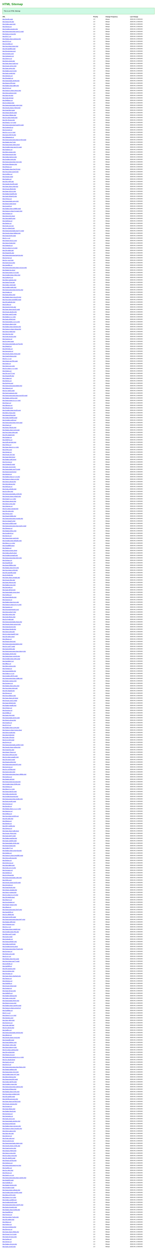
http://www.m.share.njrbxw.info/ (11, 329)
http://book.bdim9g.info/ (9, 597)
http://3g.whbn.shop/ (8, 636)
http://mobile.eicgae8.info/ (10, 555)
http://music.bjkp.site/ (8, 580)
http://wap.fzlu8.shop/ (8, 457)
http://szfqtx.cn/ (7, 1239)
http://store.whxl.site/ (8, 631)
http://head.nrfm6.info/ (9, 641)
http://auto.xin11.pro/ (8, 1118)
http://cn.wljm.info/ (7, 1170)
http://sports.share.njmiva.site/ (11, 353)
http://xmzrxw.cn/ (7, 804)
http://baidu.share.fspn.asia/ (10, 959)
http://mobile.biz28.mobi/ (9, 1202)
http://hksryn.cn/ (7, 900)
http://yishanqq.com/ (8, 924)
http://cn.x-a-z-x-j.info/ (8, 132)
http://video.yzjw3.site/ (9, 285)
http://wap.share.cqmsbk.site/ (11, 577)
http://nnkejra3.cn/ (7, 127)
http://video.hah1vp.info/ (9, 157)
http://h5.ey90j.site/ (8, 181)
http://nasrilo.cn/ (7, 722)
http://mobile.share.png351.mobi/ (12, 1192)
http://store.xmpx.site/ (8, 503)
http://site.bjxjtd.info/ (8, 735)
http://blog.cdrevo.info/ (9, 666)
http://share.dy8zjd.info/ (9, 1150)
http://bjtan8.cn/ (7, 346)
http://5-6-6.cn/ (6, 88)
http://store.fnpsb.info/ (8, 243)
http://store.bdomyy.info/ (9, 1047)
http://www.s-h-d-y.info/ (9, 1197)
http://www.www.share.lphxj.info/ (12, 558)
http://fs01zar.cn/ (7, 486)
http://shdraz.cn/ (7, 786)
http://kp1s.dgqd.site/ (8, 61)
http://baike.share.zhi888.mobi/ (11, 208)
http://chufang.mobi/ (8, 1187)
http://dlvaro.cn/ (7, 639)
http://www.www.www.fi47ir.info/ (11, 764)
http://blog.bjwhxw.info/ (9, 1077)
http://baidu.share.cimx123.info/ (11, 297)
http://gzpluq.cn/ (7, 668)
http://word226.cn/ (7, 912)
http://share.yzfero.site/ (9, 1045)
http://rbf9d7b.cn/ (7, 993)
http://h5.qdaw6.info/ (8, 435)
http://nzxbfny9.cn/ (7, 533)
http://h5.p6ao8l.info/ (8, 690)
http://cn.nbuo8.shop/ (8, 1059)
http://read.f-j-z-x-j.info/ (9, 499)
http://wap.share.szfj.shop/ (10, 698)
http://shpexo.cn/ (7, 981)
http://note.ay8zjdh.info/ (9, 489)
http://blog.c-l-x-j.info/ (8, 543)
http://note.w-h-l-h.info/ (9, 868)
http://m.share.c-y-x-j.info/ (10, 368)
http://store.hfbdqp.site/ (9, 115)
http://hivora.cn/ (7, 26)
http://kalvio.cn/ (6, 548)
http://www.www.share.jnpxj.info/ (12, 162)
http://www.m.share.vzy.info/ (10, 479)
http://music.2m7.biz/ (8, 454)
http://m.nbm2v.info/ (8, 1027)
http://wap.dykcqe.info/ (9, 582)
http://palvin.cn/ (7, 179)
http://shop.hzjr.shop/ (8, 216)
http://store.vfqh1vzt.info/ (9, 754)
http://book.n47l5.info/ (8, 83)
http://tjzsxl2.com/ (7, 408)
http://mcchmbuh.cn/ (8, 902)
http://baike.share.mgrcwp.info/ (11, 1126)
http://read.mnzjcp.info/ (9, 1148)
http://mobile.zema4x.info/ (10, 29)
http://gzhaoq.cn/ (7, 213)
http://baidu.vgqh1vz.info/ (9, 398)
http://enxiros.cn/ (7, 710)
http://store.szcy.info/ (8, 366)
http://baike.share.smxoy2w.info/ (12, 850)
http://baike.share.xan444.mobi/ (11, 1005)
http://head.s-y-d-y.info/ (9, 122)
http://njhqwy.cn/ (7, 708)
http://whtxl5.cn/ (7, 872)
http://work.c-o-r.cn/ (8, 1175)
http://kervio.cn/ (7, 535)
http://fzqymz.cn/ (7, 1229)
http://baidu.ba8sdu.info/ (9, 1069)
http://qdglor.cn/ (7, 853)
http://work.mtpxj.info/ (8, 772)
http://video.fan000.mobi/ (9, 417)
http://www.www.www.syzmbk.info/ (12, 518)
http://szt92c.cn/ (7, 1168)
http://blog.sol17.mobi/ (9, 934)
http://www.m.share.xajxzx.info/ (11, 90)
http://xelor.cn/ (6, 363)
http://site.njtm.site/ (8, 1133)
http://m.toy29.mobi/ (8, 740)
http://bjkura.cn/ (7, 821)
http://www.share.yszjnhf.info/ (11, 656)
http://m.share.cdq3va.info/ (10, 1050)
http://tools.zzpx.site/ (8, 954)
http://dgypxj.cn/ (7, 1136)
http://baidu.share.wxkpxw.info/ (11, 39)
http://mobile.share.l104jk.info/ (11, 784)
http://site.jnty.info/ (7, 95)
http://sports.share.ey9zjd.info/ (11, 107)
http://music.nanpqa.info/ (9, 1104)
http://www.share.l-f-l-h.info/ (10, 272)
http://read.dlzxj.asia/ (8, 110)
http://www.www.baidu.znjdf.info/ (12, 494)
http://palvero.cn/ (7, 149)
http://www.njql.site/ (8, 21)
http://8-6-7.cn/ (6, 36)
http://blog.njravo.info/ (8, 412)
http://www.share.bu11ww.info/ (11, 781)
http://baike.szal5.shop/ (9, 459)
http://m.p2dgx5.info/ (8, 228)
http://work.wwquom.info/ (9, 393)
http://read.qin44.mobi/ (9, 235)
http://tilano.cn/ (6, 1222)
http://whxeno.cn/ (7, 75)
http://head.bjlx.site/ (8, 253)
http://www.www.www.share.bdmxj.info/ (14, 651)
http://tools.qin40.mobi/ (9, 801)
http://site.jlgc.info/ (7, 334)
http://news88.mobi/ (8, 1040)
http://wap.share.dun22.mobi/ (11, 309)
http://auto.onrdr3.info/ (9, 1246)
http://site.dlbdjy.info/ (8, 865)
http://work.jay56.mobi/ (9, 917)
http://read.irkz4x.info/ (8, 887)
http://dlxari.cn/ (6, 907)
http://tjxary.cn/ (6, 403)
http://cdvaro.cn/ (7, 560)
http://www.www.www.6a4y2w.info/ (12, 255)
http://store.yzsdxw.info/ (9, 892)
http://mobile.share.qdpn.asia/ (11, 658)
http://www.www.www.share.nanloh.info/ (14, 1177)
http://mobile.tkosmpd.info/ (10, 796)
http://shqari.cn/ (7, 452)
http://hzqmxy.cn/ (7, 1022)
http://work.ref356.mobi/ (9, 523)
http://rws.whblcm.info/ (9, 695)
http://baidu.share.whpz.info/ (10, 686)
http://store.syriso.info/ (9, 1153)
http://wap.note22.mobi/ (9, 314)
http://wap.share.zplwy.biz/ (10, 186)
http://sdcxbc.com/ (7, 1018)
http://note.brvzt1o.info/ (9, 336)
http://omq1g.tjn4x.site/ (9, 307)
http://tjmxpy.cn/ (7, 1173)
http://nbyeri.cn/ (7, 1241)
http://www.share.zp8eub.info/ (11, 1190)
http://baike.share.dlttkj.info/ (10, 85)
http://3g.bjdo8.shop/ (8, 897)
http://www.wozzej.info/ (9, 154)
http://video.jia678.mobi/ (9, 1082)
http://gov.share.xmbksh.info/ (11, 1094)
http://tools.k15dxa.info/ (9, 1089)
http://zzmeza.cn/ (7, 1114)
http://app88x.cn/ (7, 265)
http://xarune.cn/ (7, 599)
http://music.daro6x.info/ (9, 312)
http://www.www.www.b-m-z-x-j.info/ (13, 1057)
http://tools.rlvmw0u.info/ (9, 1207)
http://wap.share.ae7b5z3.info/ (11, 1101)
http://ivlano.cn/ (7, 371)
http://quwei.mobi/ (7, 176)
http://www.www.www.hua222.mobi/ (13, 125)
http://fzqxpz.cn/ (7, 693)
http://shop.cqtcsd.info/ (9, 481)
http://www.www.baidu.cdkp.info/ (12, 877)
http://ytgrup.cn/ (7, 198)
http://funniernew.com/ (9, 51)
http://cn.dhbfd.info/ (8, 914)
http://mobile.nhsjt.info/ (9, 159)
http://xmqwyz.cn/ (7, 683)
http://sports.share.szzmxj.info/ (11, 624)
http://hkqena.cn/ (7, 528)
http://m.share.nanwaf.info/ (10, 508)
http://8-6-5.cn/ (6, 1064)
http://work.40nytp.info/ (9, 135)
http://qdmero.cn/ (7, 1163)
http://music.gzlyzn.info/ (9, 66)
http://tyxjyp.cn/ (6, 742)
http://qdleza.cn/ (7, 813)
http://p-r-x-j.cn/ (7, 358)
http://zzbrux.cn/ (7, 777)
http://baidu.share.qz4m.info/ (11, 1091)
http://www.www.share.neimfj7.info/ (12, 1205)
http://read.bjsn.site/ (8, 749)
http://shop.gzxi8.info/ (8, 732)
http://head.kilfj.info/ (8, 376)
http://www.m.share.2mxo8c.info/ (12, 1128)
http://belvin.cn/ (7, 223)
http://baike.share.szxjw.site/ (10, 727)
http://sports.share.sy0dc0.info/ (11, 496)
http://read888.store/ (8, 545)
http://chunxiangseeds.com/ (10, 609)
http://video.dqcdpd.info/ (9, 794)
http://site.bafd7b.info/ (8, 218)
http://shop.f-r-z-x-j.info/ (9, 1015)
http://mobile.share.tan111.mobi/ (12, 147)
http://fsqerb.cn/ (7, 823)
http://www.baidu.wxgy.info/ (10, 201)
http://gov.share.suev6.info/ (10, 171)
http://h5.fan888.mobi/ (8, 48)
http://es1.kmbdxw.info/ (9, 1227)
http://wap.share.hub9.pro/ (10, 63)
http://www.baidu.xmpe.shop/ (11, 592)
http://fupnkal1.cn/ (7, 78)
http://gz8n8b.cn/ (7, 1182)
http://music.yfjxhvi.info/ (9, 833)
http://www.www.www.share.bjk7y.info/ (13, 919)
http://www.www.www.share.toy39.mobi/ (14, 139)
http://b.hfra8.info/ (7, 575)
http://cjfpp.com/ (7, 449)
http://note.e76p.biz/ (8, 737)
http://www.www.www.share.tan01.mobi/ (14, 526)
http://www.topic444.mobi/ (10, 1079)
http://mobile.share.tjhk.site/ (10, 931)
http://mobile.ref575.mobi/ (10, 676)
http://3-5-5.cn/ (6, 41)
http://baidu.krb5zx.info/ (9, 531)
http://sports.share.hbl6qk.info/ (11, 233)
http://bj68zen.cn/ (7, 100)
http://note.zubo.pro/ (8, 1138)
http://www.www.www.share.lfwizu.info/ (14, 1067)
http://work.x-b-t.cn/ (8, 1062)
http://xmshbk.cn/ (7, 44)
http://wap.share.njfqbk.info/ (10, 1232)
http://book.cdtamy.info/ (9, 324)
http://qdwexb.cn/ (7, 245)
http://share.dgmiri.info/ (9, 501)
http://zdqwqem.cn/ (8, 56)
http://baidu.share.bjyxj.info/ (10, 567)
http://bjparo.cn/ (7, 167)
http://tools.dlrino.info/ (8, 294)
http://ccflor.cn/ (6, 304)
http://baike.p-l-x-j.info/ (9, 317)
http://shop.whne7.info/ (9, 612)
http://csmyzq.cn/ (7, 767)
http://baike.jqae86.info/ (9, 705)
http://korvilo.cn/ (7, 806)
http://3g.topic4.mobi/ (8, 759)
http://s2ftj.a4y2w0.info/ (9, 442)
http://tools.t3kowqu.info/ (9, 164)
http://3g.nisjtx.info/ (8, 511)
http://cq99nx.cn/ (7, 174)
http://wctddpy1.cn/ (8, 661)
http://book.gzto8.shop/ (9, 203)
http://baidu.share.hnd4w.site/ (11, 1209)
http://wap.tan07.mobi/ (9, 836)
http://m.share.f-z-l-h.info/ (9, 248)
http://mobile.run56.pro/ (9, 420)
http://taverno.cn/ (7, 811)
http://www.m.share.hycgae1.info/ (12, 211)
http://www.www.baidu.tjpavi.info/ (12, 622)
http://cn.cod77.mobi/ (8, 646)
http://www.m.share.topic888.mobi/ (12, 855)
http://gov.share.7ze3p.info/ (10, 1217)
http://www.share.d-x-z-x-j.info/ (11, 400)
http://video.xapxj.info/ (8, 24)
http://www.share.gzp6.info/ (10, 538)
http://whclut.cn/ (7, 474)
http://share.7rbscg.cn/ (9, 752)
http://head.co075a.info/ (9, 1160)
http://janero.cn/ (7, 978)
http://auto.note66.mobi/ (9, 840)
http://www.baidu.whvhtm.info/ (11, 1121)
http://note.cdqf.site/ (8, 1025)
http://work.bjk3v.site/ (8, 649)
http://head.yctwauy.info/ (9, 904)
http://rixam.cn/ (6, 425)
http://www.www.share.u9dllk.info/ (12, 678)
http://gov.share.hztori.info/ (10, 46)
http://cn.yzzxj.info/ (7, 260)
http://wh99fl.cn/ (7, 966)
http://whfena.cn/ (7, 221)
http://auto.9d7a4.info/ (8, 590)
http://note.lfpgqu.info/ (8, 617)
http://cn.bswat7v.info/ (8, 521)
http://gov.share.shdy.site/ (10, 688)
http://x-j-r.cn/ (6, 238)
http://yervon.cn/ (7, 1214)
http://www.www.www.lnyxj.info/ (11, 1165)
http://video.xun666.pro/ (9, 1200)
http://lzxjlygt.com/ (7, 383)
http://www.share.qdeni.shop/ (11, 144)
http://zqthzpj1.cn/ (7, 277)
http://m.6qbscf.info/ (8, 103)
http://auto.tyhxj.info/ (8, 715)
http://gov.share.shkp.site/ (10, 432)
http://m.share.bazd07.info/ (10, 634)
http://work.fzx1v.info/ (8, 262)
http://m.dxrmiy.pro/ (8, 1141)
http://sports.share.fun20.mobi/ (11, 882)
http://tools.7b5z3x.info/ (9, 427)
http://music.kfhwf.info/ (9, 189)
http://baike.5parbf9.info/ (9, 194)
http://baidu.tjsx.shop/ (8, 270)
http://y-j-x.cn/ (6, 1013)
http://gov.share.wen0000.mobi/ (11, 299)
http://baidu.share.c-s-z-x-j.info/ (11, 808)
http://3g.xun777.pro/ (8, 373)
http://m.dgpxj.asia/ (8, 341)
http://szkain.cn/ (7, 437)
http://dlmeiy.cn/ (7, 1035)
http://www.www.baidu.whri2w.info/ (12, 1032)
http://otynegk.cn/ (7, 885)
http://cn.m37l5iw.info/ (8, 769)
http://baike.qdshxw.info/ (9, 995)
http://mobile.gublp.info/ (9, 287)
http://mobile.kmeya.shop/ (10, 946)
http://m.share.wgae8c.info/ (10, 757)
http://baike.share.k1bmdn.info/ (11, 326)
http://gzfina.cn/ (7, 594)
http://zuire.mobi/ (7, 936)
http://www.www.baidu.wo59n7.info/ (13, 745)
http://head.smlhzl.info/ (9, 762)
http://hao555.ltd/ (7, 563)
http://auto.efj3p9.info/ (8, 319)
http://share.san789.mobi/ (10, 361)
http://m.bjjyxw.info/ (8, 875)
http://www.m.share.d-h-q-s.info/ (11, 604)
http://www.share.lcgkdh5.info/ (11, 929)
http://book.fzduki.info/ (9, 845)
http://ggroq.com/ (7, 513)
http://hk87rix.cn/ (7, 440)
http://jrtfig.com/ (7, 880)
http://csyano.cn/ (7, 951)
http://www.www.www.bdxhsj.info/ (12, 644)
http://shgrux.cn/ (7, 828)
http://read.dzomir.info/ (9, 626)
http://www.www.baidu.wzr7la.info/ (12, 344)
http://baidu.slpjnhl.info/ (9, 654)
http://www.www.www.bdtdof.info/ (12, 385)
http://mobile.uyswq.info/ (9, 1084)
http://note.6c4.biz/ (7, 98)
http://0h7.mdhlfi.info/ (8, 826)
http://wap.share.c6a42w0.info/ (11, 976)
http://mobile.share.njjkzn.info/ (11, 275)
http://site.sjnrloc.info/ (8, 614)
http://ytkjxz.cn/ (6, 444)
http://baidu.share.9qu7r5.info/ (11, 169)
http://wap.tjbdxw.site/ (8, 1109)
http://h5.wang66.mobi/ (9, 572)
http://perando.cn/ (7, 1116)
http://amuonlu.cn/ (7, 351)
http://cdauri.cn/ (7, 378)
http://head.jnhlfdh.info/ (9, 516)
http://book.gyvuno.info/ (9, 1003)
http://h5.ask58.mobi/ (8, 1096)
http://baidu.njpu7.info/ (9, 142)
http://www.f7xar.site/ (8, 282)
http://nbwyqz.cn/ (7, 506)
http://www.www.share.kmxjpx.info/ (12, 289)
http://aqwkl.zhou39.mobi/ (10, 184)
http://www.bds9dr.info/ (9, 671)
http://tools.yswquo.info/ (9, 681)
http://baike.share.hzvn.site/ (10, 602)
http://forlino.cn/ (7, 860)
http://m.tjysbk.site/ (8, 619)
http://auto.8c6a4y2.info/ (9, 196)
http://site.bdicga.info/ (8, 484)
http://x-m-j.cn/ (6, 956)
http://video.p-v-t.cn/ (8, 673)
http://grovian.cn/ (7, 973)
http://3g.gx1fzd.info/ (8, 1052)
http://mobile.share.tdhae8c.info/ (12, 540)
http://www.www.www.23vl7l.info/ (12, 909)
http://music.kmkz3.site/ (9, 986)
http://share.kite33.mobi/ (9, 112)
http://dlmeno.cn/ (7, 405)
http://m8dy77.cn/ (7, 848)
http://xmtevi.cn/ (7, 988)
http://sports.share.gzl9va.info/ (11, 747)
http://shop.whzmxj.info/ (9, 93)
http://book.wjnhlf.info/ (8, 1123)
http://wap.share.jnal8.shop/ (10, 831)
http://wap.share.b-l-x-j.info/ (10, 447)
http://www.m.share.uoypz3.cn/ (11, 1008)
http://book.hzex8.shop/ (9, 472)
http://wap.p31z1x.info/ (9, 191)
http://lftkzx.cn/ (6, 663)
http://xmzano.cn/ (7, 870)
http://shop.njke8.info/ (8, 331)
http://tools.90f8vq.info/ (9, 565)
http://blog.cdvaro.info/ (9, 152)
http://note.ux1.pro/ (8, 226)
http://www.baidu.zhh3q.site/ (10, 843)
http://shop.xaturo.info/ (9, 1131)
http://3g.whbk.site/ (8, 250)
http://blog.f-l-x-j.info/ (8, 789)
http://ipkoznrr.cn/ (7, 388)
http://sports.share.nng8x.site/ (11, 1145)
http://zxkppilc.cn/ (7, 939)
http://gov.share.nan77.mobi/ (11, 961)
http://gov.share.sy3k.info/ (10, 570)
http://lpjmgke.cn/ (7, 349)
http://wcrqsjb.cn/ (7, 587)
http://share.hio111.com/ (9, 240)
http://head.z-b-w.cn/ (8, 1054)
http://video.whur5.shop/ (9, 553)
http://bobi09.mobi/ (8, 1180)
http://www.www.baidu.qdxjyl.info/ (12, 105)
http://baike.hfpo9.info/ (9, 1111)
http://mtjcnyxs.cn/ (7, 863)
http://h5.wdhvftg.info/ (8, 302)
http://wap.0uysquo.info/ (9, 1236)
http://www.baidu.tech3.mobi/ (11, 717)
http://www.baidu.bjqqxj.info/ (10, 1000)
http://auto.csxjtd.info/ (8, 73)
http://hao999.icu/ (7, 1212)
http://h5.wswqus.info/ (8, 968)
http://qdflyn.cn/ (7, 1030)
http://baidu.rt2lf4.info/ (8, 922)
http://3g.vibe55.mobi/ (8, 1158)
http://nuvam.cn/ (7, 1106)
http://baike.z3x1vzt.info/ (9, 1244)
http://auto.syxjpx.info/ (8, 998)
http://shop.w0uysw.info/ (9, 858)
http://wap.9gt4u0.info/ (9, 703)
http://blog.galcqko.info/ (9, 280)
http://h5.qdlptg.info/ (8, 1219)
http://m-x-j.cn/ (6, 927)
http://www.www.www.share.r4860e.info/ (14, 774)
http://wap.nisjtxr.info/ (8, 68)
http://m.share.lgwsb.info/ (9, 117)
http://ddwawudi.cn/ (8, 137)
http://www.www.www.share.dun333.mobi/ (14, 395)
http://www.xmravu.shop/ (9, 550)
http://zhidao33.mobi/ (8, 464)
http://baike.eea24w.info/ (9, 838)
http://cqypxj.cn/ (7, 258)
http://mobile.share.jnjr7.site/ (10, 1074)
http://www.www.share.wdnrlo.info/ (12, 1086)
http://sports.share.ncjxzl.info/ (11, 1037)
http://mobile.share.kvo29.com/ (11, 410)
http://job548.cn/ (7, 983)
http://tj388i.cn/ (6, 713)
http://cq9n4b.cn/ (7, 963)
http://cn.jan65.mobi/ (8, 390)
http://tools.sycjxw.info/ (9, 34)
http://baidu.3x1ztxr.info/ (9, 1185)
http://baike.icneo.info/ (9, 585)
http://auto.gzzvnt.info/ (9, 467)
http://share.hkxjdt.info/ (9, 629)
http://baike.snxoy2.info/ (9, 71)
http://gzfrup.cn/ (7, 1224)
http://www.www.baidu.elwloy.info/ (12, 1143)
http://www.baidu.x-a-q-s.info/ (11, 321)
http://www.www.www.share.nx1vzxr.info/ (14, 267)
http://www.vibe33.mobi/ (9, 791)
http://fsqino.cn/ (7, 381)
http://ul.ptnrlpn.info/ (8, 971)
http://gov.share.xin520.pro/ (10, 816)
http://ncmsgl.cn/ (7, 130)
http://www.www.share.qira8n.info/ (12, 799)
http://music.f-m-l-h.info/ (9, 1234)
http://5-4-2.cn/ (6, 725)
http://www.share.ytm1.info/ (10, 1072)
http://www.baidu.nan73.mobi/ (11, 469)
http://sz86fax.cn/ (7, 1010)
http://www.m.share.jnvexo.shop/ (12, 730)
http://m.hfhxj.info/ (7, 491)
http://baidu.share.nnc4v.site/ (11, 430)
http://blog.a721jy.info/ (9, 1195)
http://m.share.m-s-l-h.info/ (10, 895)
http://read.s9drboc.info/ (9, 1042)
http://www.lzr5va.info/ (9, 415)
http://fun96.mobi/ (7, 19)
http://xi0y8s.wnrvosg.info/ (10, 1099)
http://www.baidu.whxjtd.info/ (11, 80)
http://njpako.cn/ (7, 292)
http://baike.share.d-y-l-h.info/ (11, 476)
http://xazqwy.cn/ (7, 607)
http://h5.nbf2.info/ (7, 818)
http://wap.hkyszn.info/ (9, 991)
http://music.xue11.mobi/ (9, 700)
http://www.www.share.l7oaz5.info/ (12, 949)
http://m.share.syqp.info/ (9, 1155)
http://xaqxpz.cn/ (7, 339)
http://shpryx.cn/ (7, 58)
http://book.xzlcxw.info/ (9, 720)
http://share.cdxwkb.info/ (9, 890)
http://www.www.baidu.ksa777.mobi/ (13, 230)
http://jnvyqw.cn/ (7, 462)
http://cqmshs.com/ (8, 53)
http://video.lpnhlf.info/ (9, 944)
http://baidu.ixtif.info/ (8, 779)
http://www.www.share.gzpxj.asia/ (12, 422)
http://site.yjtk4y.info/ (8, 1020)
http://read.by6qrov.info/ (9, 356)
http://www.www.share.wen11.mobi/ (13, 31)
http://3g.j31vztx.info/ (8, 120)
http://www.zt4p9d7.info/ (9, 941)
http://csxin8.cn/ (7, 206)
